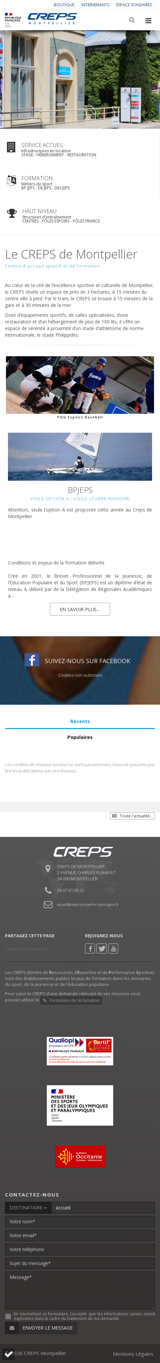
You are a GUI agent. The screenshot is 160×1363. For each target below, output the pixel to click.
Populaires (80, 737)
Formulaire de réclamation (71, 1000)
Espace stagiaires (134, 5)
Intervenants (95, 5)
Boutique (64, 5)
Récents (80, 721)
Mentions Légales (133, 1353)
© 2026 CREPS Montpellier (35, 1353)
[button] (9, 1354)
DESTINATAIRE (28, 1207)
